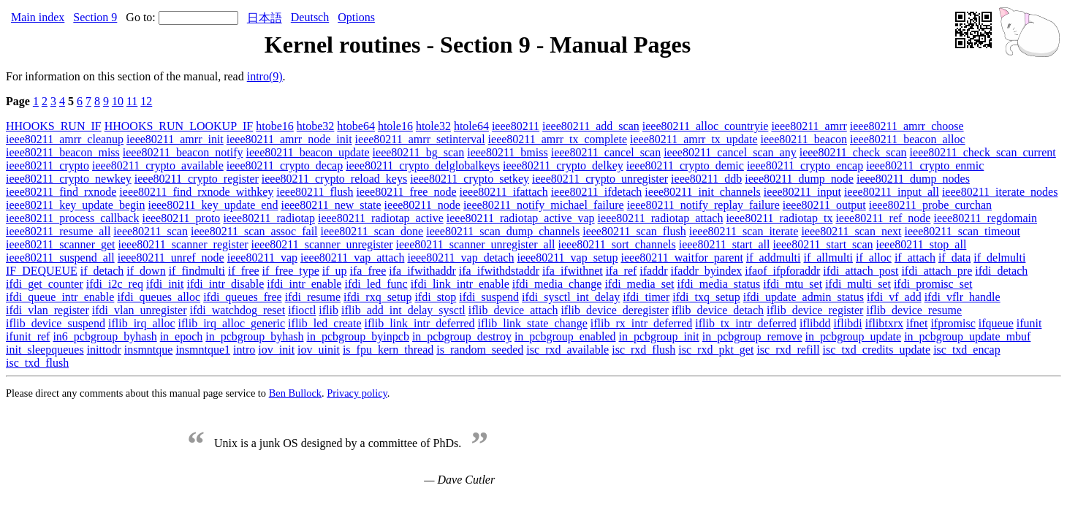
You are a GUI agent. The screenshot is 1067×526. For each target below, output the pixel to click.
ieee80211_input (802, 192)
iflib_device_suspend (55, 323)
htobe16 (275, 126)
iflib (328, 310)
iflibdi (848, 323)
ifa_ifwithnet (572, 270)
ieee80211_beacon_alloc (907, 139)
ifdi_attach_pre (936, 270)
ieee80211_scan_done (372, 231)
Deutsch (310, 17)
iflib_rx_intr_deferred (642, 323)
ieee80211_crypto (47, 165)
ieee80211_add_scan (590, 126)
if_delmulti (999, 257)
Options (356, 17)
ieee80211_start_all (724, 244)
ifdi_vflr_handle (962, 297)
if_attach (915, 257)
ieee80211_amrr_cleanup (65, 139)
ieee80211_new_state (331, 205)
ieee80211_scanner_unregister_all (475, 244)
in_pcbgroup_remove (752, 336)
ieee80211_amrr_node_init (289, 139)
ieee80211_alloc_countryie (705, 126)
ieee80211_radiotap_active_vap (521, 218)
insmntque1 (202, 349)
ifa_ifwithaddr (422, 270)
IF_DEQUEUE (41, 270)
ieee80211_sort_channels (617, 244)
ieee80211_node (422, 205)
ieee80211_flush (314, 192)
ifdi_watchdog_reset (238, 310)
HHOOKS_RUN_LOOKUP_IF (179, 126)
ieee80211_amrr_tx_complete (557, 139)
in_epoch (181, 336)
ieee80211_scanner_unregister (322, 244)
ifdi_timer (646, 297)
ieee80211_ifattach (504, 192)
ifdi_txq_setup (706, 297)
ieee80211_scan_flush (634, 231)
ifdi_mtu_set (792, 284)
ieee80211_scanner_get (60, 244)
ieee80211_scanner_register (183, 244)
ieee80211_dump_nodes (913, 178)
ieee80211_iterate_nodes (999, 192)
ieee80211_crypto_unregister (600, 178)
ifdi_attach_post (860, 270)
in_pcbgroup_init (659, 336)
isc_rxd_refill (787, 349)
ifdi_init (165, 284)
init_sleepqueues (45, 349)
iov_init (276, 349)
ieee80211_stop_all (921, 244)
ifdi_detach (1001, 270)
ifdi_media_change (557, 284)
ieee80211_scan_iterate (744, 231)
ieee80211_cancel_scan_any (730, 152)
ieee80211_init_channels (702, 192)
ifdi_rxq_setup (377, 297)
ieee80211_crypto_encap (805, 165)
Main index (37, 17)
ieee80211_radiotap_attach (661, 218)
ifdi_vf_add (894, 297)
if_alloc (874, 257)
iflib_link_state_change (533, 323)
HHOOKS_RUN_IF (54, 126)
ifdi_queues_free (242, 297)
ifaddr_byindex (707, 270)
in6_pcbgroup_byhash (104, 336)
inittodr (104, 349)
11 (131, 101)
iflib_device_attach (513, 310)
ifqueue (996, 323)
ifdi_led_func (375, 284)
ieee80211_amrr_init (175, 139)
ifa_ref (621, 270)
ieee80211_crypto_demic (685, 165)
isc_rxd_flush (643, 349)
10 (118, 101)
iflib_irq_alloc (141, 323)
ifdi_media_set (639, 284)
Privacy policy (357, 393)
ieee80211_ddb (706, 178)
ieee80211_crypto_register (196, 178)
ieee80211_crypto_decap (285, 165)
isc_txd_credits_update (877, 349)
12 (146, 101)
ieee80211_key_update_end (213, 205)
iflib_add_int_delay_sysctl (403, 310)
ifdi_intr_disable (226, 284)
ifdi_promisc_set (933, 284)
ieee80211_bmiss (507, 152)
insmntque (148, 349)
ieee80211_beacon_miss (63, 152)
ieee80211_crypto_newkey (69, 178)
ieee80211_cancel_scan (606, 152)
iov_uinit (318, 349)
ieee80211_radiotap (269, 218)
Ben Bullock (295, 393)
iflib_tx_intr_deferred (746, 323)
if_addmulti (773, 257)
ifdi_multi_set (858, 284)
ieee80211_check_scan (853, 152)
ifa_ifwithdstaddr (499, 270)
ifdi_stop (435, 297)
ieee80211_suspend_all (60, 257)
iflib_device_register (815, 310)
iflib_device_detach (718, 310)
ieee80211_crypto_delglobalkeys (423, 165)
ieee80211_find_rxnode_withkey (196, 192)
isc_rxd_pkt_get (715, 349)
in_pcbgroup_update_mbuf (967, 336)
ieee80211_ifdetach (596, 192)
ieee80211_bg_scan (419, 152)
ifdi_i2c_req (114, 284)
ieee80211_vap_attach (352, 257)
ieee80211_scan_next (851, 231)
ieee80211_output (824, 205)
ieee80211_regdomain (985, 218)
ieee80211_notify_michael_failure (543, 205)
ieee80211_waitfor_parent (681, 257)
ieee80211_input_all (891, 192)
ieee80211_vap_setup (567, 257)
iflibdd (815, 323)
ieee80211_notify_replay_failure (703, 205)
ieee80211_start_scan (822, 244)
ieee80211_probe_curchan (930, 205)
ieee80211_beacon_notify (183, 152)
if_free (243, 270)
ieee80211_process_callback (72, 218)
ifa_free (368, 270)
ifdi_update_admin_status (803, 297)
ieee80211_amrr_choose (907, 126)
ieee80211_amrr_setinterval (420, 139)
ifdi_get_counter (44, 284)
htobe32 (316, 126)
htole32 (433, 126)
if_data (954, 257)
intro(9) (265, 76)
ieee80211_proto (181, 218)
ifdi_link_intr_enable (460, 284)
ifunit (1029, 323)
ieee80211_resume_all (58, 231)
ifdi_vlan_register (47, 310)
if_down (145, 270)
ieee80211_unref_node (171, 257)
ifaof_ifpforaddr (782, 270)
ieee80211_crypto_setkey (469, 178)
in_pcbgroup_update (853, 336)
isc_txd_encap (966, 349)
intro (244, 349)
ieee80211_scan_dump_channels (503, 231)
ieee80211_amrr (808, 126)
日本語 (264, 18)
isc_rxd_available (567, 349)
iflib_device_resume (914, 310)
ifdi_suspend (489, 297)
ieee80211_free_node (406, 192)
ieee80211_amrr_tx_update (693, 139)
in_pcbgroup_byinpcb (357, 336)
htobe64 (356, 126)
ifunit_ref (28, 336)
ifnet (916, 323)
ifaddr (653, 270)
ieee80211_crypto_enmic (925, 165)
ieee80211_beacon (804, 139)
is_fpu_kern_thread (388, 349)
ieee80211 (515, 126)
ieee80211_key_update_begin (75, 205)
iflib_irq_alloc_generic (232, 323)
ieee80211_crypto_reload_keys (334, 178)
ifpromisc (952, 323)
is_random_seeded (479, 349)
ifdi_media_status (718, 284)
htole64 (471, 126)
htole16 (395, 126)
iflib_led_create (324, 323)
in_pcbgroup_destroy (462, 336)
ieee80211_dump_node (799, 178)
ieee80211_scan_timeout (962, 231)
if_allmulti (828, 257)
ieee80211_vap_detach (460, 257)
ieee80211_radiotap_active (381, 218)
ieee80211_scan (150, 231)
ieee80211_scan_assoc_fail (254, 231)
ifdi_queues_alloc (158, 297)
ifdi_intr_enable (304, 284)
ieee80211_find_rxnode (61, 192)
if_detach (102, 270)
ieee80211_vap (262, 257)
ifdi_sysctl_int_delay (571, 297)
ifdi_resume (313, 297)
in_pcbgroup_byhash (254, 336)
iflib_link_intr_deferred (420, 323)
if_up (334, 270)
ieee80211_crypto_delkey (563, 165)
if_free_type (290, 270)
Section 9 (95, 17)
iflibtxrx (884, 323)
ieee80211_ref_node (882, 218)
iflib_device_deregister (615, 310)
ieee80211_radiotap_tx (779, 218)
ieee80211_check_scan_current (983, 152)
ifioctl (302, 310)
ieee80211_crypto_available (158, 165)
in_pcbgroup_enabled (565, 336)
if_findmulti (197, 270)
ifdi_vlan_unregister (139, 310)
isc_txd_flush (37, 363)
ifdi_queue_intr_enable (60, 297)
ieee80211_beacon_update (308, 152)
